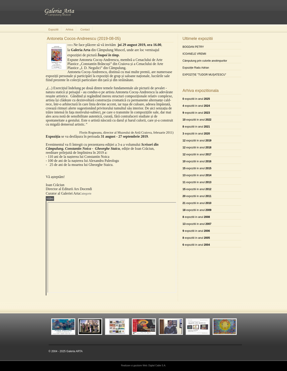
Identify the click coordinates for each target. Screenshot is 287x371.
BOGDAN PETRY (193, 46)
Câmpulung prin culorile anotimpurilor (205, 60)
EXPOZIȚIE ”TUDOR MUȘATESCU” (204, 74)
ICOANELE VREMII (194, 53)
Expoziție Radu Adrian (196, 67)
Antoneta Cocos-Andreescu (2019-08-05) (84, 38)
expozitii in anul (196, 98)
